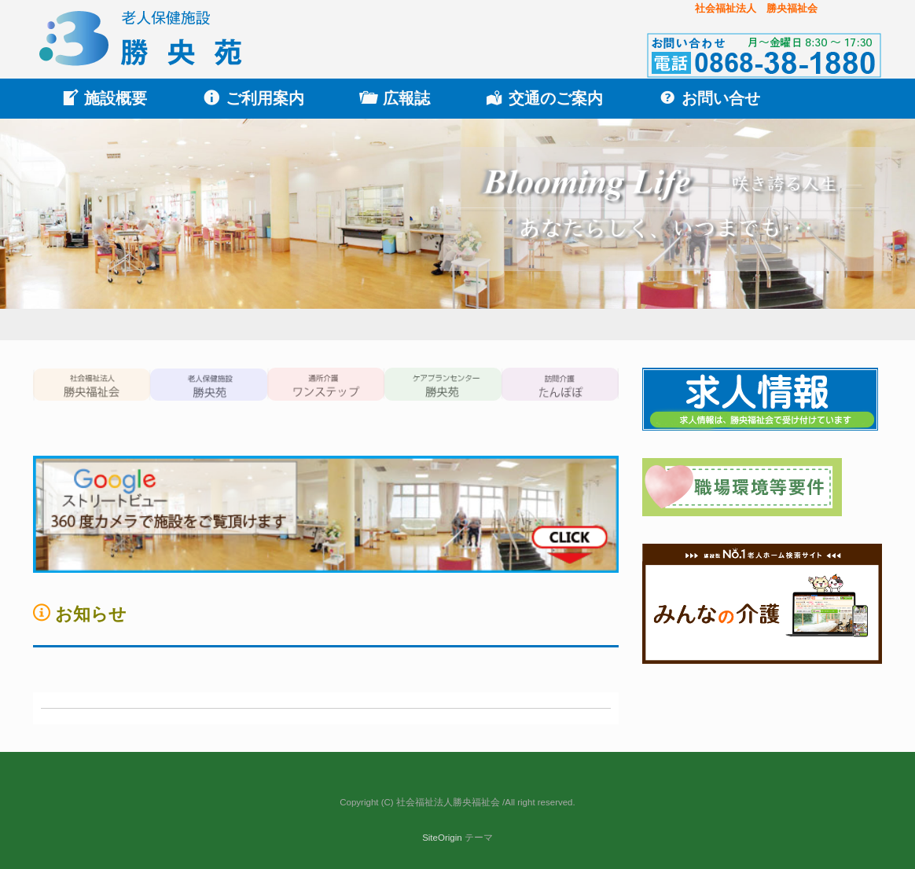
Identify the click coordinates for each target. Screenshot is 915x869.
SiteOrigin (442, 837)
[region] (457, 230)
